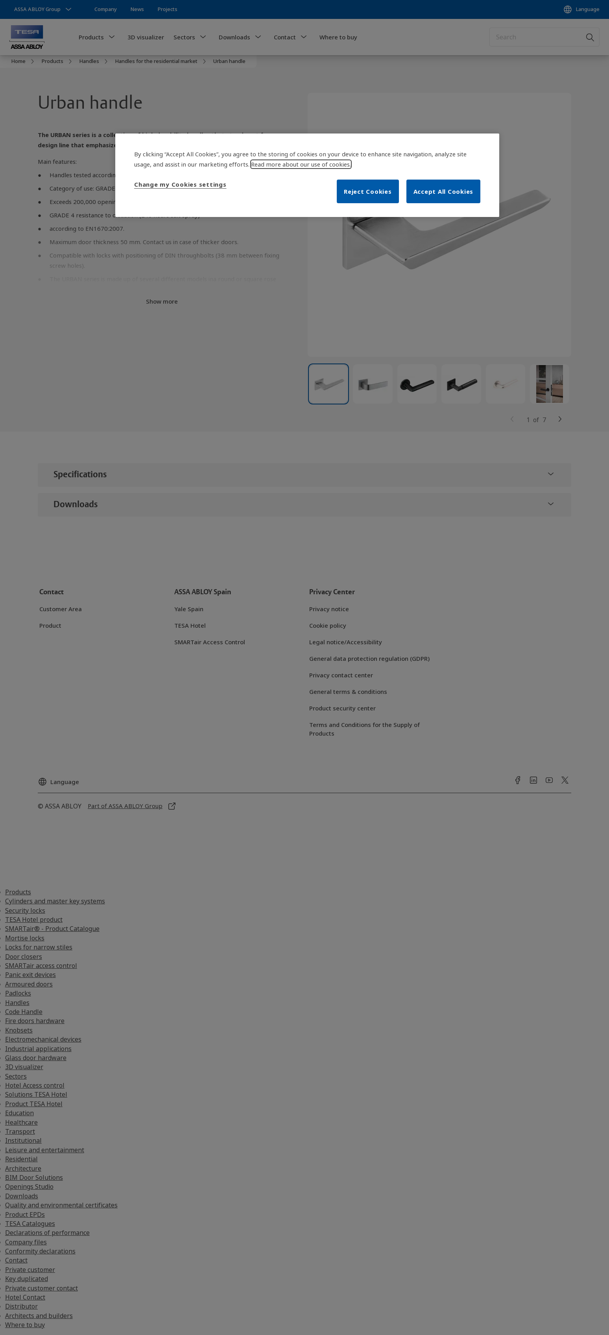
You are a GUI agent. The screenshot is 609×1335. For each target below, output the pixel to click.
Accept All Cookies (443, 191)
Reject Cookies (368, 191)
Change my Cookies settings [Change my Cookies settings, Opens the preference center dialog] (180, 184)
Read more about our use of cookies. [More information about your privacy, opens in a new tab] (301, 164)
